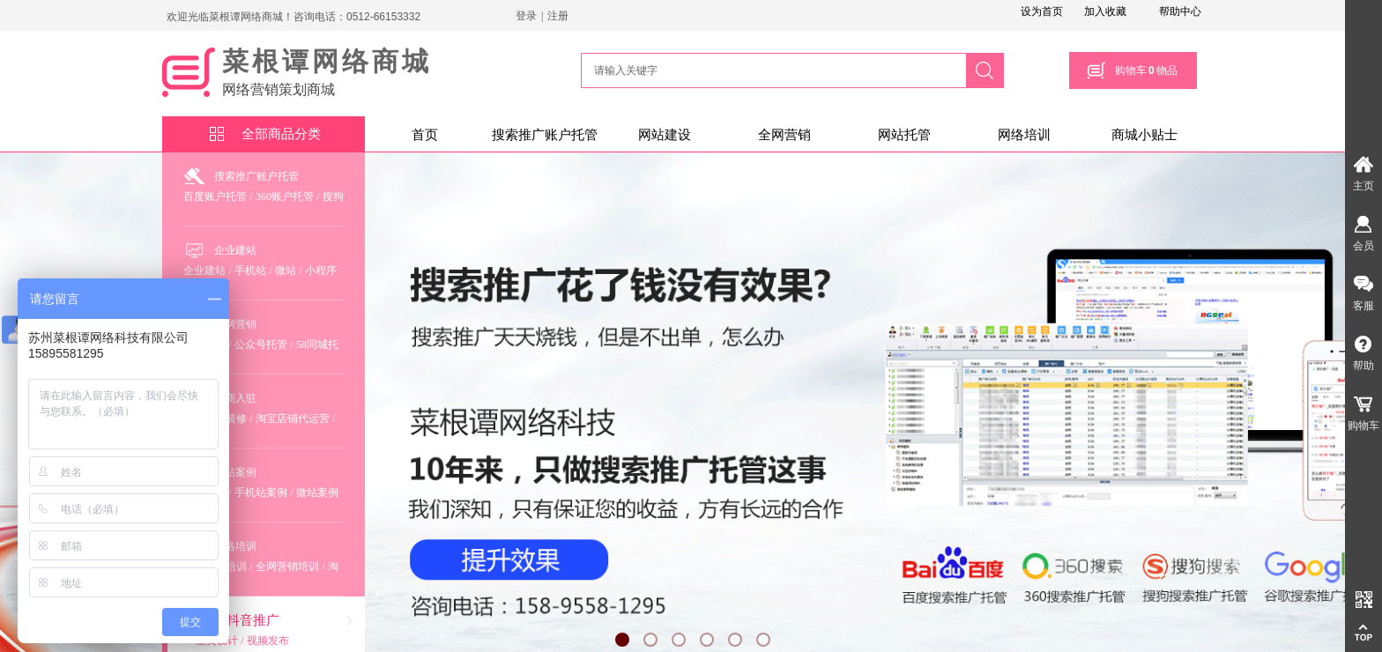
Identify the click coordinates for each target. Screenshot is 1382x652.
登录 (526, 16)
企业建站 (235, 250)
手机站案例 (260, 492)
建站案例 (235, 472)
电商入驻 (235, 398)
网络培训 (1024, 135)
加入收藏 (1105, 11)
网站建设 (664, 135)
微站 (285, 270)
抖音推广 (253, 620)
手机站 (250, 270)
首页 (425, 135)
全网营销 (784, 135)
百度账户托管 (215, 196)
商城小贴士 (1144, 135)
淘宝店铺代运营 (293, 418)
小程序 (321, 270)
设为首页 (1042, 11)
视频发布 (268, 640)
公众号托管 (260, 344)
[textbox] (771, 70)
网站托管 (904, 135)
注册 (557, 16)
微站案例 (317, 492)
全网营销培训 (287, 566)
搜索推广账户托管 (545, 135)
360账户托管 (285, 196)
